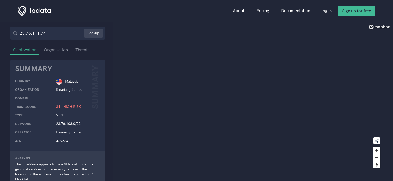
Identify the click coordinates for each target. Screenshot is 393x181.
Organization (56, 49)
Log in (326, 10)
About (238, 10)
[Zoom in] (376, 150)
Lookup (93, 33)
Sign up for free (356, 10)
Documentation (295, 10)
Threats (82, 49)
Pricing (262, 10)
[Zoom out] (376, 157)
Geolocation (24, 49)
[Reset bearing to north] (376, 164)
